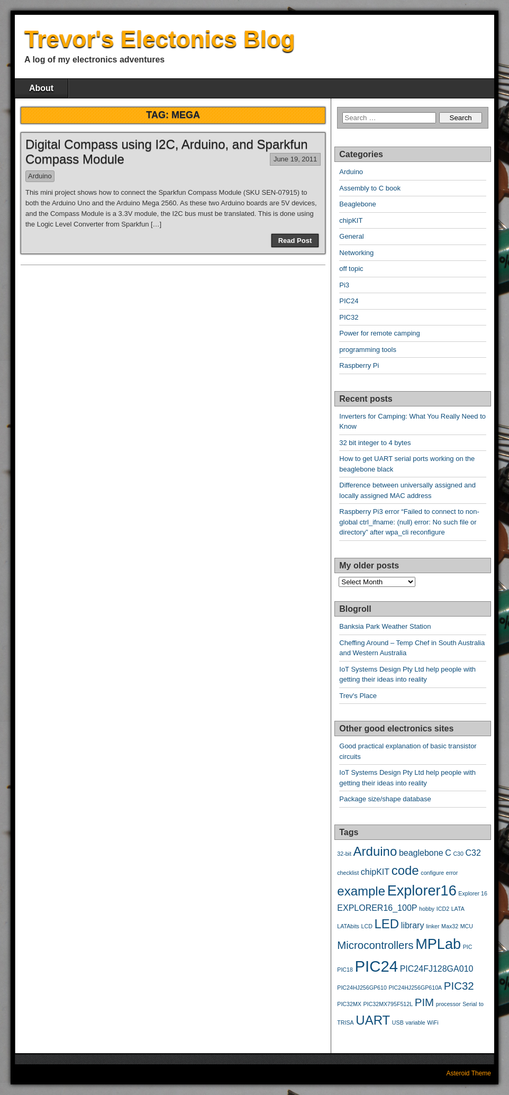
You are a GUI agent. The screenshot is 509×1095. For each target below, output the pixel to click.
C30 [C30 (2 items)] (458, 853)
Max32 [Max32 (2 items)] (449, 926)
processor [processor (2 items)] (448, 1004)
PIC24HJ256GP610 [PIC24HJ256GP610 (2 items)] (362, 987)
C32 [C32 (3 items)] (473, 852)
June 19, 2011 (295, 159)
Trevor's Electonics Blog (159, 39)
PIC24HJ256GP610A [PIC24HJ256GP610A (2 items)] (415, 987)
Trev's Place (358, 696)
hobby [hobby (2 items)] (426, 909)
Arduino (40, 176)
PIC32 (348, 317)
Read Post (295, 241)
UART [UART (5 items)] (373, 1020)
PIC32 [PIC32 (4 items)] (459, 986)
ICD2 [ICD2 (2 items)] (443, 909)
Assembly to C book (370, 188)
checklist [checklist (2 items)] (348, 873)
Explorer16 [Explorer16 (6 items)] (422, 890)
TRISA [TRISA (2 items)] (345, 1022)
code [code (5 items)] (405, 870)
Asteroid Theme (469, 1073)
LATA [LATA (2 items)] (458, 909)
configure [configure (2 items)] (432, 873)
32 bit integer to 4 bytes (375, 443)
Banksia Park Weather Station (385, 626)
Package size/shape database (385, 799)
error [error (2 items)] (452, 873)
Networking (356, 253)
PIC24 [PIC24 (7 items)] (376, 966)
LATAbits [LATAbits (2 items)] (348, 926)
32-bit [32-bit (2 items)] (344, 853)
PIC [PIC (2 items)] (467, 947)
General (351, 236)
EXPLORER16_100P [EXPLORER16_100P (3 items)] (377, 907)
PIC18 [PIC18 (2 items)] (345, 969)
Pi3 (344, 285)
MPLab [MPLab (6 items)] (438, 944)
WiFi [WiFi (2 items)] (432, 1022)
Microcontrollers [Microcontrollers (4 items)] (375, 945)
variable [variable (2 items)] (415, 1022)
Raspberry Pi (359, 365)
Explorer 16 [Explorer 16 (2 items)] (472, 893)
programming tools (367, 350)
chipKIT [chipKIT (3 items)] (375, 871)
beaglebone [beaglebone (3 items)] (421, 852)
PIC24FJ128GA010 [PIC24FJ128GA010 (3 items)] (437, 968)
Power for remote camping (379, 333)
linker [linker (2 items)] (432, 926)
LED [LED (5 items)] (387, 924)
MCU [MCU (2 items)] (466, 926)
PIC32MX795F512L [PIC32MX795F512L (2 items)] (388, 1004)
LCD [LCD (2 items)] (366, 926)
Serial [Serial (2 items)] (469, 1004)
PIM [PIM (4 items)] (424, 1002)
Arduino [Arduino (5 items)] (375, 851)
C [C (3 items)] (448, 852)
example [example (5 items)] (361, 891)
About (41, 88)
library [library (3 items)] (412, 925)
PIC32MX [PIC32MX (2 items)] (349, 1004)
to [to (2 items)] (481, 1004)
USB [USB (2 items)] (398, 1022)
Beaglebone (357, 204)
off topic (351, 269)
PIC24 (348, 301)
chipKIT (350, 220)
